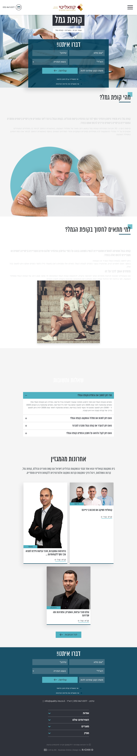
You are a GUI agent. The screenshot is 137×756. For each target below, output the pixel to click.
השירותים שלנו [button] (80, 720)
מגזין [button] (86, 733)
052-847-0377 (80, 701)
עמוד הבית (77, 30)
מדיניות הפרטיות (61, 84)
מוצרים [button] (85, 726)
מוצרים (68, 30)
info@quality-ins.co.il (55, 701)
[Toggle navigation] (111, 7)
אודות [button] (86, 713)
